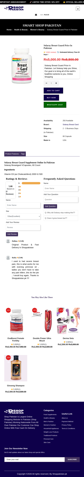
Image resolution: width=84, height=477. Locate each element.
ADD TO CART (53, 90)
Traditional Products (50, 435)
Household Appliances (51, 428)
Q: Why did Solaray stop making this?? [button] (60, 213)
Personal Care (48, 439)
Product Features (12, 154)
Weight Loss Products (51, 432)
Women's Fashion (50, 425)
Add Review (12, 234)
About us (65, 418)
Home (9, 30)
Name (8, 200)
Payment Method (67, 421)
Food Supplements (50, 414)
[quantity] (51, 83)
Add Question (50, 206)
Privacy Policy (66, 425)
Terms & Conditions (68, 428)
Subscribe (72, 459)
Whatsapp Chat (55, 105)
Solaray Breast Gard (71, 124)
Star (7, 211)
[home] (14, 8)
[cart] (36, 14)
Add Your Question (51, 194)
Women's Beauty (37, 30)
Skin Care (47, 442)
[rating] (23, 216)
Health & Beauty (21, 30)
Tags (23, 154)
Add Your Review (12, 222)
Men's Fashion (49, 421)
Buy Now (51, 98)
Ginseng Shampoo (15, 386)
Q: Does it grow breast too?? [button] (56, 218)
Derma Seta (68, 338)
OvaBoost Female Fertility (15, 339)
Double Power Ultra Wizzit (42, 339)
